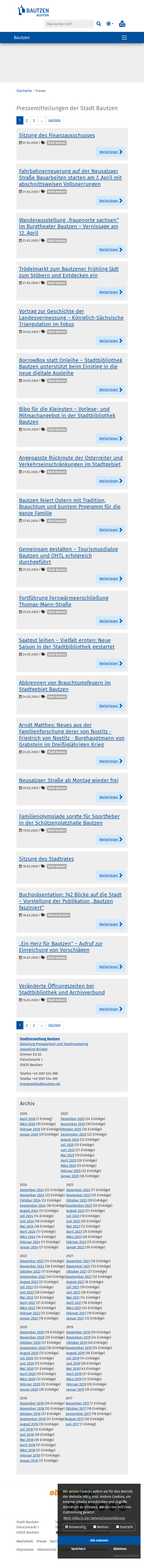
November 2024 (32, 1202)
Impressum (25, 1556)
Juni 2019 (73, 1370)
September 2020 (33, 1354)
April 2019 (74, 1381)
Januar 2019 (75, 1396)
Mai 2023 (73, 1233)
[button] (110, 23)
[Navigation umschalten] (124, 37)
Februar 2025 (71, 1178)
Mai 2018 (26, 1446)
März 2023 (74, 1243)
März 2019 (73, 1386)
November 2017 (78, 1410)
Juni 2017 (72, 1431)
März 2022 (27, 1315)
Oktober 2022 (30, 1278)
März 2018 (27, 1457)
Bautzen (22, 37)
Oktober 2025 (71, 1136)
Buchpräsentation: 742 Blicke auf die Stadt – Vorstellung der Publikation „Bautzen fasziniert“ (70, 908)
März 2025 (68, 1172)
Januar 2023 (75, 1254)
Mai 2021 (73, 1304)
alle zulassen (99, 1540)
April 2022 (27, 1309)
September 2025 (73, 1141)
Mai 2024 (27, 1233)
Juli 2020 (26, 1365)
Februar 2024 (30, 1249)
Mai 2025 (67, 1162)
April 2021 (74, 1309)
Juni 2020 (27, 1370)
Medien (101, 1527)
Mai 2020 (27, 1375)
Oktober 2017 (76, 1415)
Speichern (78, 1549)
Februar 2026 (30, 1136)
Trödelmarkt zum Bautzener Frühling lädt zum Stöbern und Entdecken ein (69, 278)
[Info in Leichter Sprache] (122, 24)
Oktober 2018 (30, 1420)
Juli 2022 (26, 1294)
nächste (54, 127)
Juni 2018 (27, 1441)
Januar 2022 (29, 1325)
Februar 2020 (30, 1391)
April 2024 (28, 1238)
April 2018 (27, 1452)
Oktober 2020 (30, 1349)
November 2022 (32, 1273)
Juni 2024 (27, 1228)
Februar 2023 (76, 1249)
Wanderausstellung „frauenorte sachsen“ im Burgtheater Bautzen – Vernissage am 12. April (69, 233)
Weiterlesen (108, 159)
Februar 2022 (30, 1320)
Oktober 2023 (76, 1207)
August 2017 (75, 1426)
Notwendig (75, 1527)
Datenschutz (47, 1556)
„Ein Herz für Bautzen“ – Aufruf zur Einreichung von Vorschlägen (61, 953)
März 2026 (27, 1131)
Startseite (24, 97)
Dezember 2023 (78, 1197)
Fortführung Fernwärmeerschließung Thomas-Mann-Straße (63, 607)
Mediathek (24, 1548)
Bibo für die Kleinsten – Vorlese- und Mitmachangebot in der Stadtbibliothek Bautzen (67, 422)
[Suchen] (98, 24)
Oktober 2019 (76, 1349)
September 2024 (33, 1212)
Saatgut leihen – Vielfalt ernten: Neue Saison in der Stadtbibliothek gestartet (67, 650)
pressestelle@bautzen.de (40, 1091)
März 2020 (27, 1386)
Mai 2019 (73, 1375)
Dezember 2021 (78, 1268)
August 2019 (75, 1360)
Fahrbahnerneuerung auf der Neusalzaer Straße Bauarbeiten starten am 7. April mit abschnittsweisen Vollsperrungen (70, 184)
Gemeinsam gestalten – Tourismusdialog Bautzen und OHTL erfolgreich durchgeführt (68, 562)
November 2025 (73, 1131)
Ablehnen (120, 1549)
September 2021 (79, 1283)
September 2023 (79, 1212)
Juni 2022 (27, 1299)
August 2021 (75, 1289)
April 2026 (28, 1125)
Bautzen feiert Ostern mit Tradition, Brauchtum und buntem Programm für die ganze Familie (70, 513)
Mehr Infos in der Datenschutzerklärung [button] (94, 1518)
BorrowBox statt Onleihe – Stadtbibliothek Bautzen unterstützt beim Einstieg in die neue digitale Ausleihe (70, 373)
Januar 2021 (75, 1325)
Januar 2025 (70, 1183)
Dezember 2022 (32, 1268)
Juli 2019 (72, 1365)
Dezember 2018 (32, 1410)
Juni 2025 (68, 1157)
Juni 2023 (73, 1228)
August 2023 (75, 1217)
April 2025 (68, 1167)
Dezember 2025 (73, 1125)
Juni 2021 (73, 1299)
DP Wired (133, 1555)
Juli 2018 (26, 1436)
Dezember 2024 (32, 1197)
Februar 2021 (76, 1320)
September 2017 (78, 1420)
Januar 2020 (29, 1396)
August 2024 (29, 1217)
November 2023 (78, 1202)
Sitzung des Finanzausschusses (57, 142)
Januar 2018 (29, 1467)
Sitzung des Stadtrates (46, 865)
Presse (41, 1548)
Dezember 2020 (32, 1339)
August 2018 (29, 1431)
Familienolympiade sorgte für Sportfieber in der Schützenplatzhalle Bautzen (69, 826)
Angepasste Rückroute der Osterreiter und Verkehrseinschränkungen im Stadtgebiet (71, 467)
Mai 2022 (26, 1304)
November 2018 (32, 1415)
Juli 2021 (72, 1294)
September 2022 (33, 1283)
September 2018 (33, 1426)
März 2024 (27, 1243)
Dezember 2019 (78, 1339)
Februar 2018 (30, 1462)
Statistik (124, 1527)
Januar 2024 (29, 1254)
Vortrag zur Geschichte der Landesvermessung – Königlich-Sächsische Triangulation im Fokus (71, 324)
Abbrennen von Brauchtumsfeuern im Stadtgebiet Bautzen (65, 692)
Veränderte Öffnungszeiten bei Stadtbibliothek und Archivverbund (62, 995)
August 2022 (29, 1289)
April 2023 (74, 1238)
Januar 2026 (29, 1141)
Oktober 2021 (76, 1278)
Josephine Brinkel (33, 1056)
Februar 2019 (76, 1391)
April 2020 (28, 1381)
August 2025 (70, 1146)
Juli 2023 (72, 1223)
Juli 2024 (26, 1223)
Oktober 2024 (30, 1207)
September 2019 (79, 1354)
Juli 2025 (67, 1151)
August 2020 (29, 1360)
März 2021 (73, 1315)
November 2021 (78, 1273)
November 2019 (78, 1344)
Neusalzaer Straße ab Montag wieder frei (69, 787)
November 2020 (32, 1344)
